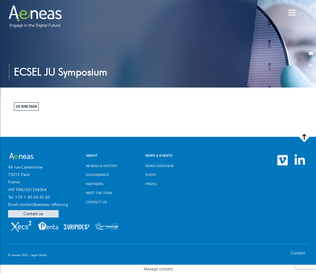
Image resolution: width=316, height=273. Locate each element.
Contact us (33, 213)
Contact (298, 252)
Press (150, 184)
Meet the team (99, 193)
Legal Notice (39, 255)
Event (150, 175)
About (91, 155)
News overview (159, 166)
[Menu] (292, 12)
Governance (97, 175)
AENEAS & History (102, 166)
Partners (94, 184)
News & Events (158, 155)
